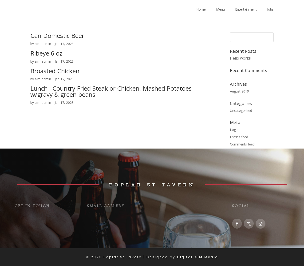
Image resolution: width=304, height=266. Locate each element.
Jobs (270, 10)
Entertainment (246, 10)
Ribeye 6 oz (46, 53)
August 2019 (239, 91)
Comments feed (242, 144)
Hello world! (240, 58)
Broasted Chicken (54, 71)
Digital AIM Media (197, 257)
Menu (220, 10)
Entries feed (239, 137)
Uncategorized (241, 110)
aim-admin (43, 43)
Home (201, 10)
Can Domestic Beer (57, 35)
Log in (234, 129)
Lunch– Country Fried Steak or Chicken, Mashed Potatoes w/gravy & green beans (111, 91)
